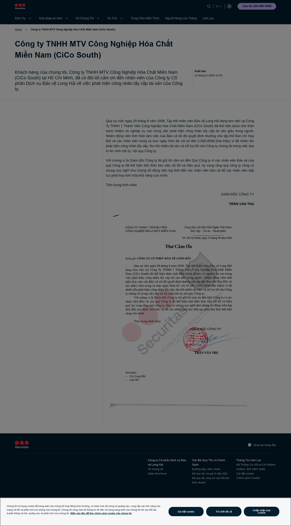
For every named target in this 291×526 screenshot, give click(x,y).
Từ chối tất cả (224, 511)
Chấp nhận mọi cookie (261, 511)
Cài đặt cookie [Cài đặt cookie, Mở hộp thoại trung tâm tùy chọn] (186, 511)
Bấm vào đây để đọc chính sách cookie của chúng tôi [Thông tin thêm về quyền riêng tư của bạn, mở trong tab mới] (101, 513)
